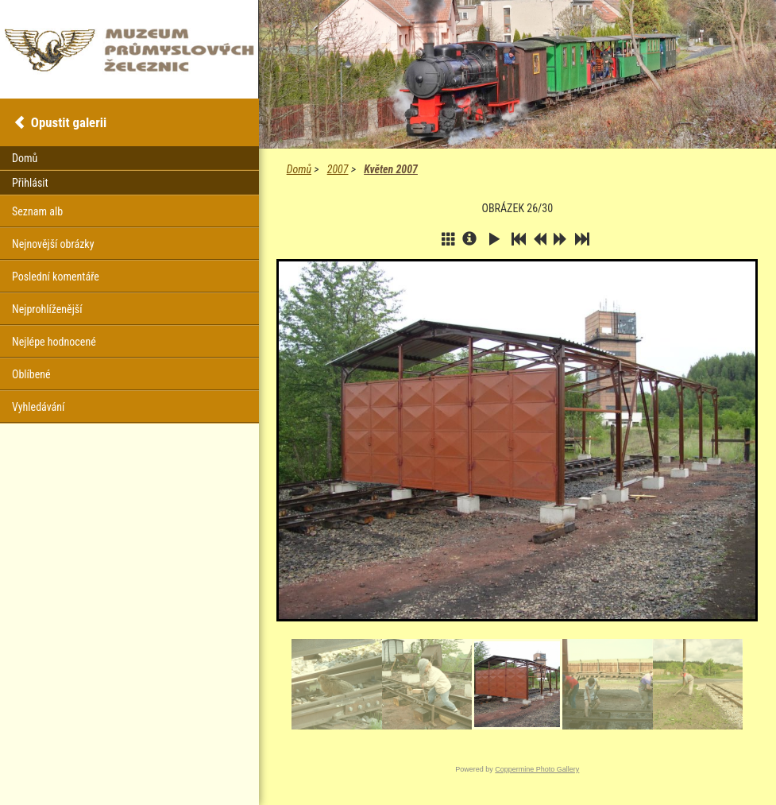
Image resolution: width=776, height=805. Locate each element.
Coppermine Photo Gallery (537, 769)
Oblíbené (31, 374)
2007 (338, 169)
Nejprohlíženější (47, 309)
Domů (299, 169)
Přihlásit (30, 182)
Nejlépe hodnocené (54, 341)
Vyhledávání (38, 407)
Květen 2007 (391, 169)
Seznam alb (37, 211)
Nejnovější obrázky (53, 244)
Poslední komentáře (55, 276)
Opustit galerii (68, 122)
